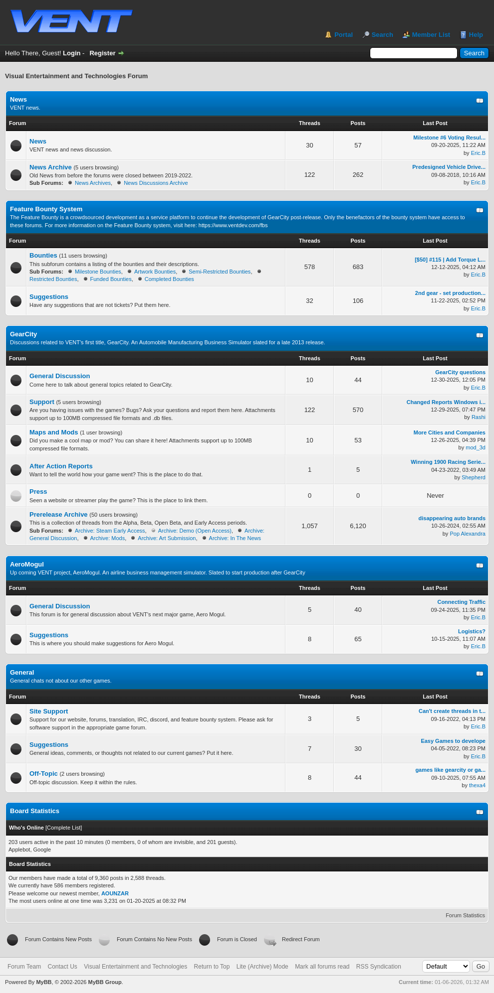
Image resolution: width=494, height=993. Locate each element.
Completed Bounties (169, 279)
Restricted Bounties (53, 279)
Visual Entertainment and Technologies (135, 966)
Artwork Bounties (155, 272)
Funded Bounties (111, 279)
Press (38, 491)
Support (41, 402)
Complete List (63, 828)
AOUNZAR (115, 893)
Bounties (43, 255)
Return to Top (212, 966)
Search (382, 34)
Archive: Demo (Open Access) (195, 531)
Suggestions (48, 296)
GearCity (23, 334)
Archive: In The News (235, 538)
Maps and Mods (53, 432)
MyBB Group (104, 982)
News (18, 99)
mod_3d (476, 447)
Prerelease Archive (58, 514)
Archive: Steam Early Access (110, 531)
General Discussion (59, 376)
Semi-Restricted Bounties (219, 272)
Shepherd (474, 477)
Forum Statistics (465, 915)
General (22, 672)
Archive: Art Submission (167, 538)
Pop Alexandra (468, 534)
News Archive (50, 167)
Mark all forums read (322, 966)
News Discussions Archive (156, 183)
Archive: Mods (107, 538)
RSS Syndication (378, 966)
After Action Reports (61, 466)
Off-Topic (43, 773)
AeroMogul (27, 564)
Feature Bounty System (46, 209)
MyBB (43, 982)
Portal (343, 34)
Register (102, 53)
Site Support (48, 711)
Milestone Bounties (98, 272)
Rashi (479, 417)
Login (71, 53)
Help (476, 34)
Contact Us (62, 966)
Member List (431, 34)
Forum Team (24, 966)
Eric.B (478, 153)
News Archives (93, 183)
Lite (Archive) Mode (262, 966)
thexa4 (477, 785)
